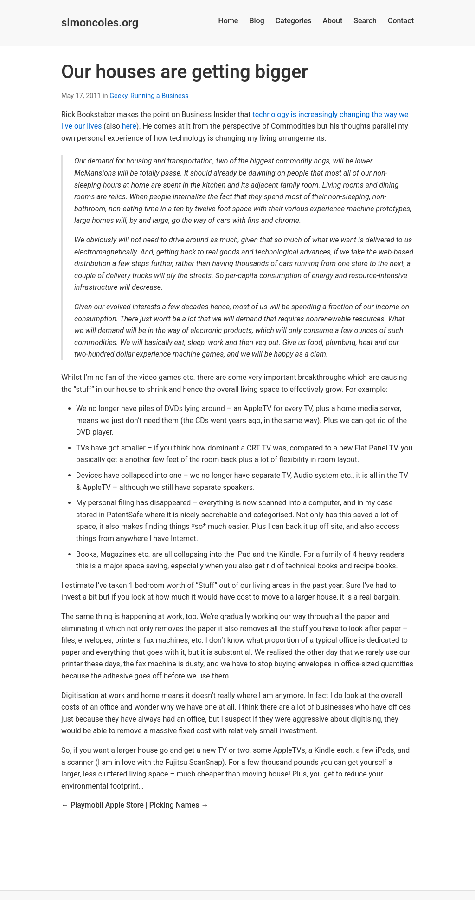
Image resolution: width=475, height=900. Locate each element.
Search (365, 20)
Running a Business (159, 96)
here (129, 126)
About (332, 20)
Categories (294, 20)
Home (228, 20)
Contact (401, 20)
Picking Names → (179, 805)
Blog (256, 20)
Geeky (118, 96)
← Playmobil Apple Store (102, 805)
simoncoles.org (99, 22)
